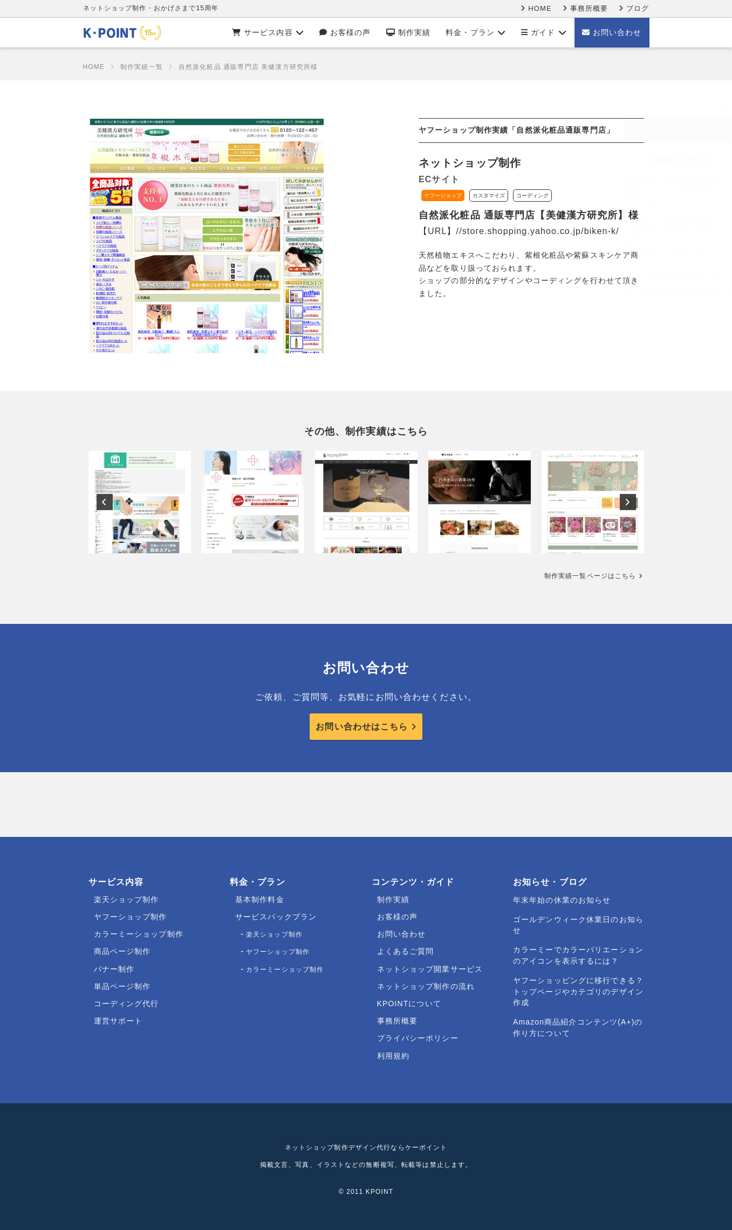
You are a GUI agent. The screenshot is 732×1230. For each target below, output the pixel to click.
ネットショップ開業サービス (430, 969)
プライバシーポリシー (418, 1038)
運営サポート (118, 1020)
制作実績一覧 (141, 67)
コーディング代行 (126, 1003)
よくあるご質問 (405, 951)
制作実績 (408, 32)
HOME (536, 8)
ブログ (634, 8)
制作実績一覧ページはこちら (590, 576)
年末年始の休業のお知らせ (562, 900)
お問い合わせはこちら (362, 726)
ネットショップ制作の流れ (426, 986)
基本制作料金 (259, 899)
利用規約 (393, 1056)
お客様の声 (345, 32)
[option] (139, 502)
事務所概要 (585, 8)
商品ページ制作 (122, 951)
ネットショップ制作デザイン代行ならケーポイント (366, 1147)
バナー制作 (114, 969)
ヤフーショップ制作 (130, 916)
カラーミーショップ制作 (138, 934)
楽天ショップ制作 (126, 899)
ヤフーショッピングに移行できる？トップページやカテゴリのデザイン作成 (578, 991)
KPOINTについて (409, 1003)
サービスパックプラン (276, 916)
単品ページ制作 (122, 986)
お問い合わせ (612, 32)
